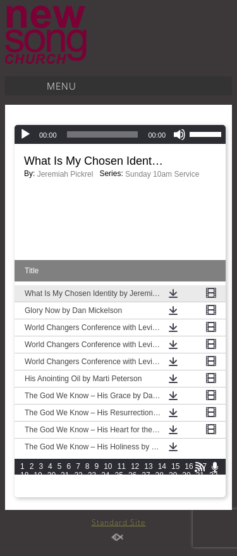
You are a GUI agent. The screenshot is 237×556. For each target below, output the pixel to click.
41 (132, 484)
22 (78, 475)
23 (92, 475)
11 (122, 466)
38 (92, 484)
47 (213, 484)
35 (51, 484)
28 (159, 475)
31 (200, 475)
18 (24, 475)
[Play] (25, 134)
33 (24, 484)
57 (146, 492)
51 (65, 492)
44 (173, 484)
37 (78, 484)
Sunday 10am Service (162, 174)
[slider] (102, 134)
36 (65, 484)
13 (148, 466)
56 (132, 492)
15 (175, 466)
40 (119, 484)
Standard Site (119, 522)
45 (186, 484)
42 (146, 484)
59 (173, 492)
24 (105, 475)
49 (37, 492)
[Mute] (179, 134)
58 (159, 492)
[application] (120, 134)
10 (108, 466)
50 (51, 492)
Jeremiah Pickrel (65, 174)
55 (119, 492)
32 (213, 475)
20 (51, 475)
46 (200, 484)
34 (37, 484)
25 (119, 475)
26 (132, 475)
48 (24, 492)
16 (189, 466)
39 (105, 484)
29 (173, 475)
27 (146, 475)
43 (159, 484)
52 (78, 492)
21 (65, 475)
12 (135, 466)
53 (92, 492)
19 (37, 475)
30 (186, 475)
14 (162, 466)
